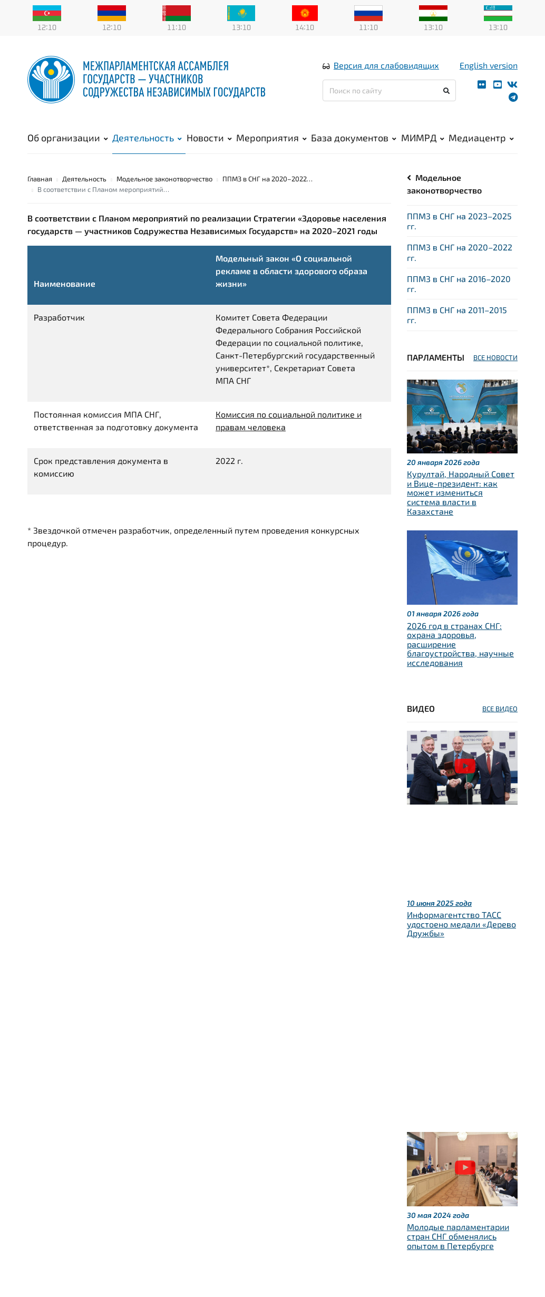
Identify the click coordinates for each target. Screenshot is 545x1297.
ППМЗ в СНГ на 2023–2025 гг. (459, 221)
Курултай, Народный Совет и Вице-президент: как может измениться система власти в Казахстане (460, 492)
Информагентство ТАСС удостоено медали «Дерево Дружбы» (461, 923)
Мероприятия (271, 137)
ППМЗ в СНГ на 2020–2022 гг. (459, 252)
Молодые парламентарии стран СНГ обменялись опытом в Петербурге (458, 1236)
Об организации (67, 137)
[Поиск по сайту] (389, 90)
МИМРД (422, 137)
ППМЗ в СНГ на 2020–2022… (267, 179)
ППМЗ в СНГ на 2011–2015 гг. (457, 315)
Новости (209, 137)
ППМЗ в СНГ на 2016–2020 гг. (459, 284)
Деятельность (147, 137)
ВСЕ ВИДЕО (500, 708)
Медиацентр (481, 137)
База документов (353, 137)
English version (489, 65)
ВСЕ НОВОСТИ (495, 357)
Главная (39, 179)
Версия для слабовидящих (386, 65)
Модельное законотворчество (164, 179)
